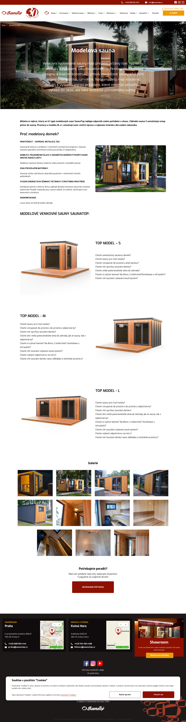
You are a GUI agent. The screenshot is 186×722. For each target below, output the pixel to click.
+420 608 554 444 (132, 2)
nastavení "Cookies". (68, 695)
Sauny (53, 13)
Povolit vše (158, 695)
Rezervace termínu (159, 655)
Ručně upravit (125, 695)
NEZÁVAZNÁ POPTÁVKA (93, 587)
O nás (100, 13)
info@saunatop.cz (156, 2)
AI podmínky (93, 673)
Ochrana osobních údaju (93, 670)
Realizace (110, 13)
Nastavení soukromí (125, 719)
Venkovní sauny (78, 13)
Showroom (159, 642)
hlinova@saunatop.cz (84, 647)
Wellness (91, 13)
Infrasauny (63, 13)
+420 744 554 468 (83, 643)
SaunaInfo (143, 13)
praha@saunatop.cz (18, 647)
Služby (132, 13)
